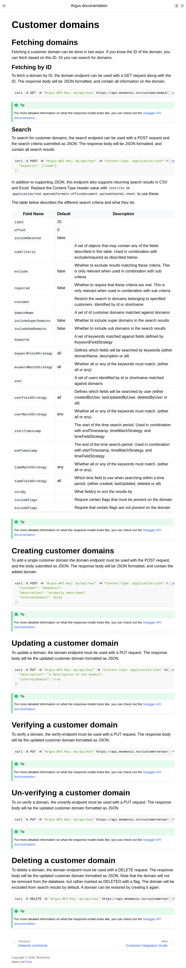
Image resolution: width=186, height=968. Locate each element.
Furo (29, 962)
